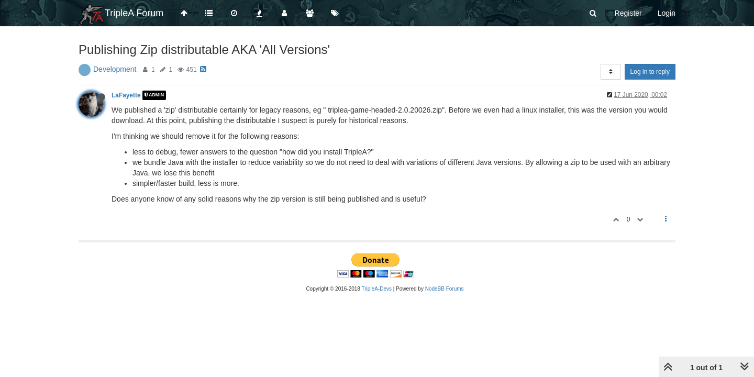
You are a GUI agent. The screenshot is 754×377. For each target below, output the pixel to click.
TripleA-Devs (377, 289)
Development (115, 69)
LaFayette (126, 95)
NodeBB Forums (444, 289)
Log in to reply (650, 71)
